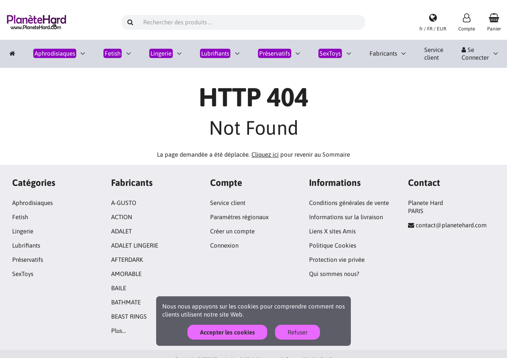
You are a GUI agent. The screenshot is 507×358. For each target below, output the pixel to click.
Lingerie (22, 231)
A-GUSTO (123, 202)
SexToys (22, 273)
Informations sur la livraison (346, 217)
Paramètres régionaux (239, 217)
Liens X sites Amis (332, 231)
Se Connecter (475, 53)
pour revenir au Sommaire (300, 154)
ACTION (121, 217)
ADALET (121, 231)
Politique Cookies (332, 245)
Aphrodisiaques (32, 202)
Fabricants (383, 53)
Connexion (224, 245)
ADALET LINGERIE (134, 245)
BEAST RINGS (129, 316)
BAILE (118, 288)
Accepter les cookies (227, 332)
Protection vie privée (337, 259)
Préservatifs (27, 259)
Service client (433, 53)
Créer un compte (232, 231)
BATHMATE (126, 302)
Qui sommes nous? (334, 273)
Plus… (118, 330)
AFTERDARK (127, 259)
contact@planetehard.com (451, 225)
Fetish (20, 217)
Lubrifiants (26, 245)
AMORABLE (126, 273)
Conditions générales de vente (349, 202)
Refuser (297, 332)
